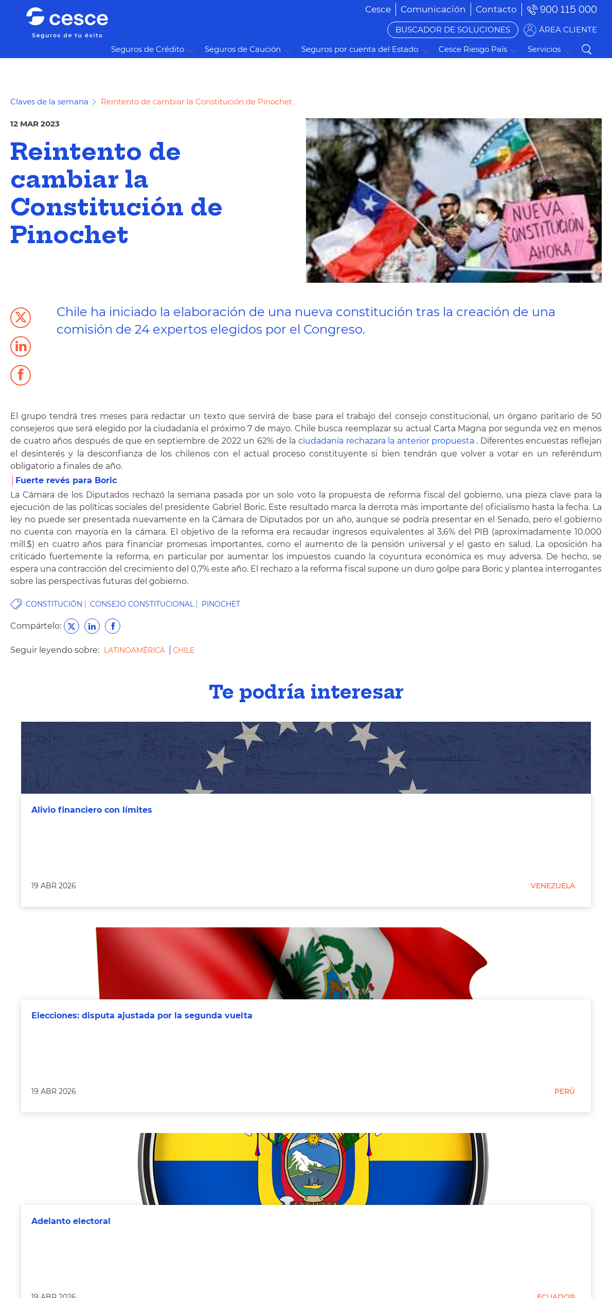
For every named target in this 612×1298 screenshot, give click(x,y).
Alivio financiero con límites (91, 810)
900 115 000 (568, 9)
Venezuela (553, 885)
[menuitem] (433, 9)
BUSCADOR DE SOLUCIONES (452, 29)
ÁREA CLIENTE (568, 29)
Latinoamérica (135, 650)
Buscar (586, 49)
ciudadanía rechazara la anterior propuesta (385, 441)
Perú (564, 1091)
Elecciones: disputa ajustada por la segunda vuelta (142, 1015)
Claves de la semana (49, 101)
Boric (106, 480)
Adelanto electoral (71, 1221)
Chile (183, 650)
